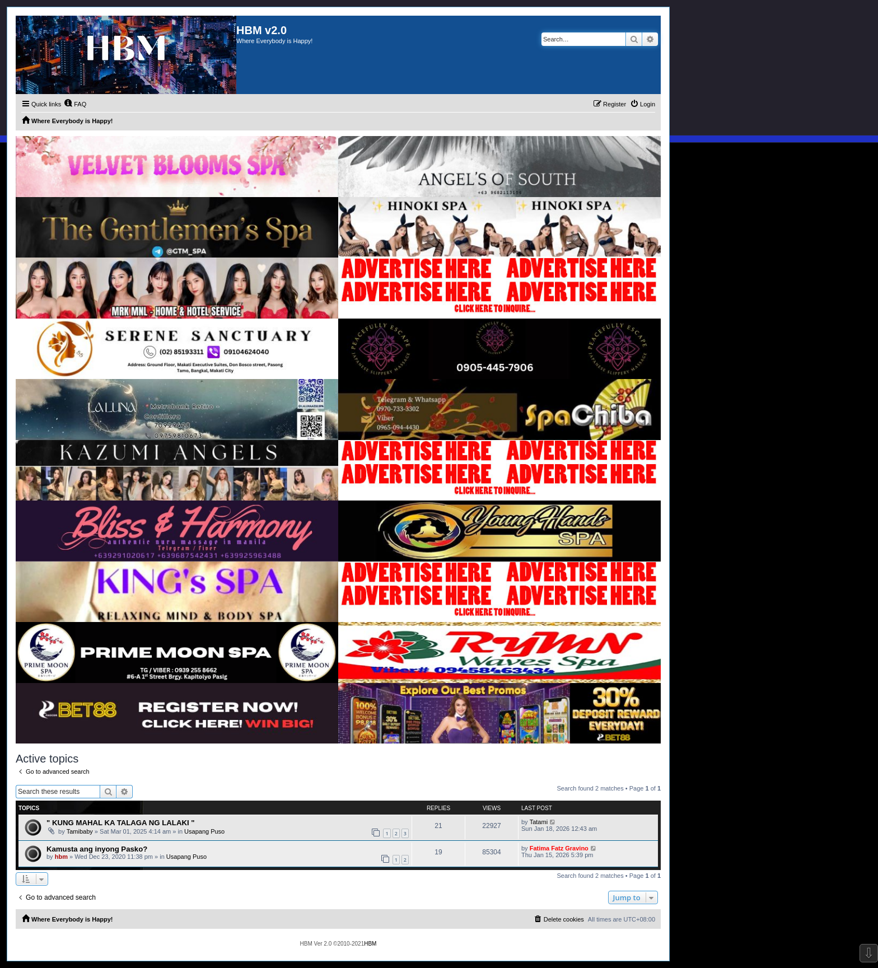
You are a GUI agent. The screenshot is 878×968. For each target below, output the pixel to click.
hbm (61, 856)
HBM (370, 944)
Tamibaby (80, 831)
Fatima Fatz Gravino (559, 848)
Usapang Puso (204, 831)
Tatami (539, 822)
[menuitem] (75, 104)
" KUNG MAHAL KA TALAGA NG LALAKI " (120, 823)
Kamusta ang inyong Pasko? (96, 849)
